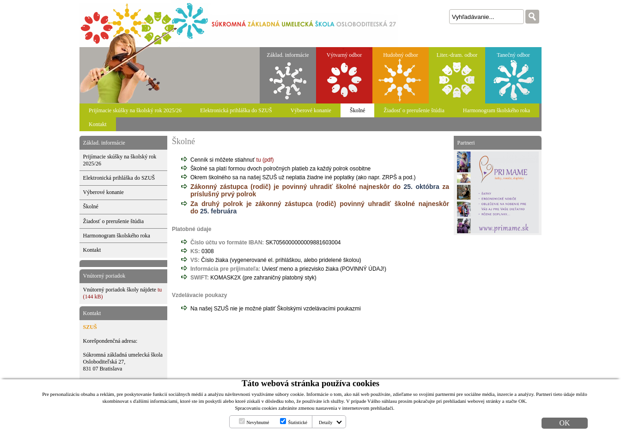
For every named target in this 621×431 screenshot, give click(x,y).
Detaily (325, 422)
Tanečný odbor (513, 55)
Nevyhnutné (258, 422)
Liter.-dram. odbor (457, 55)
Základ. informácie (288, 55)
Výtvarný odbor (344, 55)
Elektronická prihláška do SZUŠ (236, 110)
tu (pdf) (265, 160)
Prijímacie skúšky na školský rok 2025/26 (135, 110)
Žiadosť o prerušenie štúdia (414, 110)
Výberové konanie (311, 110)
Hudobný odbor (400, 55)
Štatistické (297, 422)
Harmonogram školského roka (496, 110)
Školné (357, 110)
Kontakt (98, 124)
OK (564, 423)
